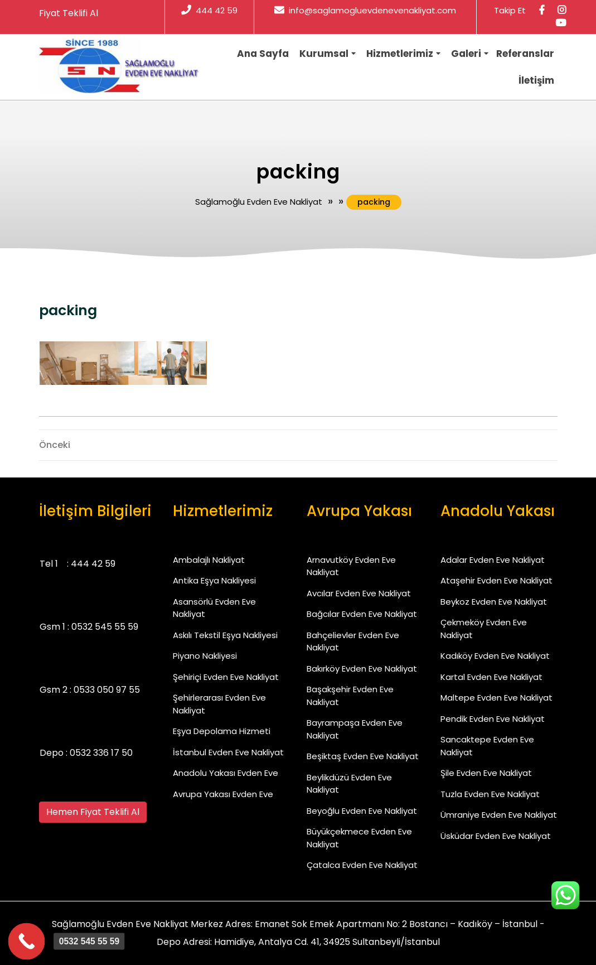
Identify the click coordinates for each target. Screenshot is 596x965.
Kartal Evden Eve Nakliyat (491, 677)
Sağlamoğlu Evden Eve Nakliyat (258, 202)
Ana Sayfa (263, 53)
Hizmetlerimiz (399, 53)
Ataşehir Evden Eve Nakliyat (496, 580)
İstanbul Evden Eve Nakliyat (228, 752)
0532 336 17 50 (101, 752)
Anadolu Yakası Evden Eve (225, 773)
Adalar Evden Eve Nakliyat (492, 560)
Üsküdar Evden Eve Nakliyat (495, 836)
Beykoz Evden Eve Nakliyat (493, 601)
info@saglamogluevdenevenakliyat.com (365, 10)
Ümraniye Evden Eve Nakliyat (498, 815)
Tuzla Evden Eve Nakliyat (490, 794)
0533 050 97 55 (107, 689)
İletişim (536, 80)
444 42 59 (209, 10)
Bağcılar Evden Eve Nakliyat (362, 614)
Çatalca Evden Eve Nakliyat (362, 865)
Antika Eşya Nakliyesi (214, 580)
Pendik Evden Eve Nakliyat (492, 719)
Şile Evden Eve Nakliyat (486, 773)
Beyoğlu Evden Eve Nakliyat (362, 811)
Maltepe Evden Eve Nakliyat (496, 697)
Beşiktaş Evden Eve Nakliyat (363, 756)
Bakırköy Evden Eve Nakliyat (362, 668)
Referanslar (525, 53)
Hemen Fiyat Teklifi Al (92, 811)
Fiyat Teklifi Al (68, 13)
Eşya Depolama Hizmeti (221, 731)
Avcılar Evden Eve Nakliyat (359, 593)
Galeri (466, 53)
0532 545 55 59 (104, 626)
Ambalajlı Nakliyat (209, 560)
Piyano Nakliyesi (205, 656)
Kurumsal (323, 53)
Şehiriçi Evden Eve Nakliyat (226, 677)
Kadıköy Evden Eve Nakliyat (495, 656)
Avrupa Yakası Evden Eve (223, 794)
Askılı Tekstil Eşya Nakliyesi (225, 635)
